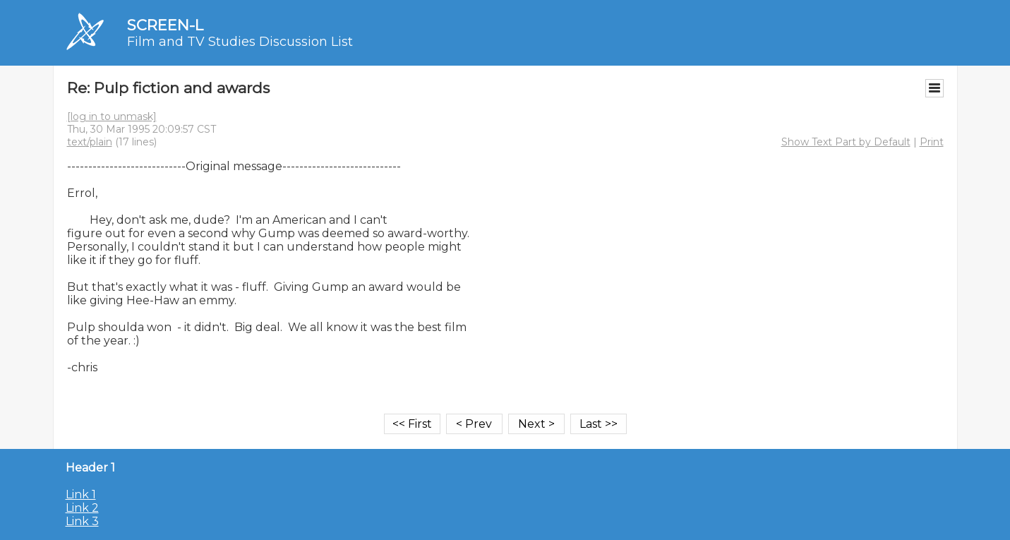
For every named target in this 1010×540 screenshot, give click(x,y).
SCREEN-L (165, 25)
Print (932, 142)
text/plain (89, 142)
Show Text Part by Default (845, 142)
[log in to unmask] (112, 116)
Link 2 (82, 508)
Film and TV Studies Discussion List (240, 41)
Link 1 (81, 494)
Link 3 (82, 521)
